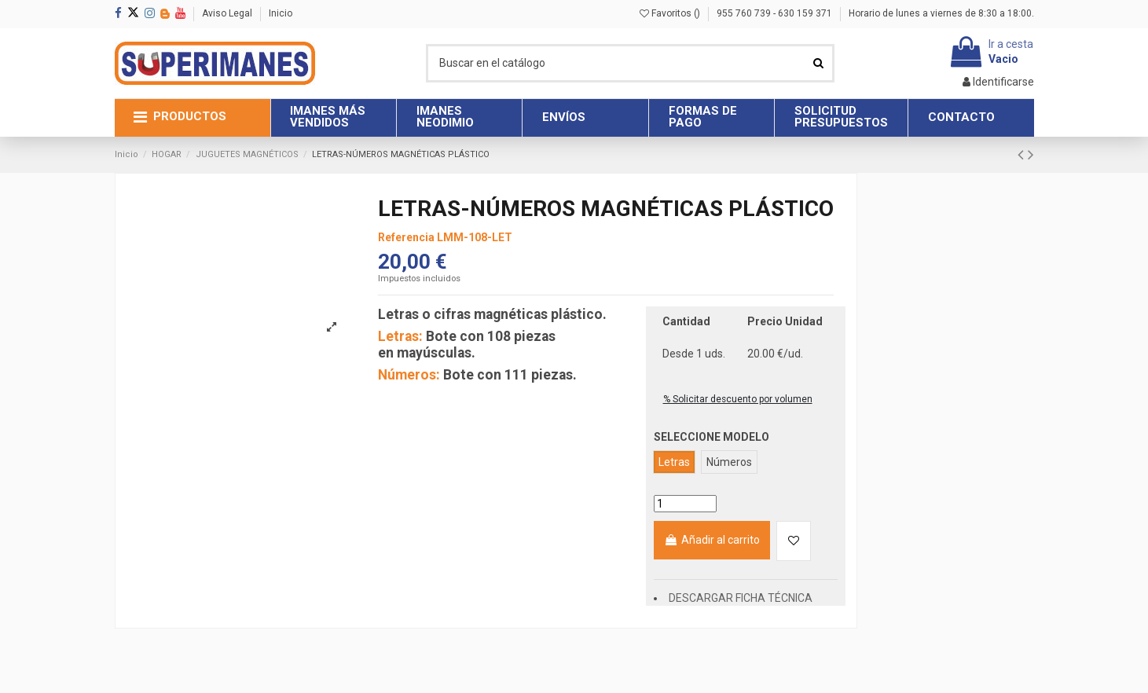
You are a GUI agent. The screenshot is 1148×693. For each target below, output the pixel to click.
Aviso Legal (228, 13)
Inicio (280, 13)
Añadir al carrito (712, 540)
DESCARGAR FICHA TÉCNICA (740, 598)
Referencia (406, 237)
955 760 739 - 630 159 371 (775, 13)
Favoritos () (671, 13)
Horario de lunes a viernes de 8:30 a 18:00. (941, 13)
